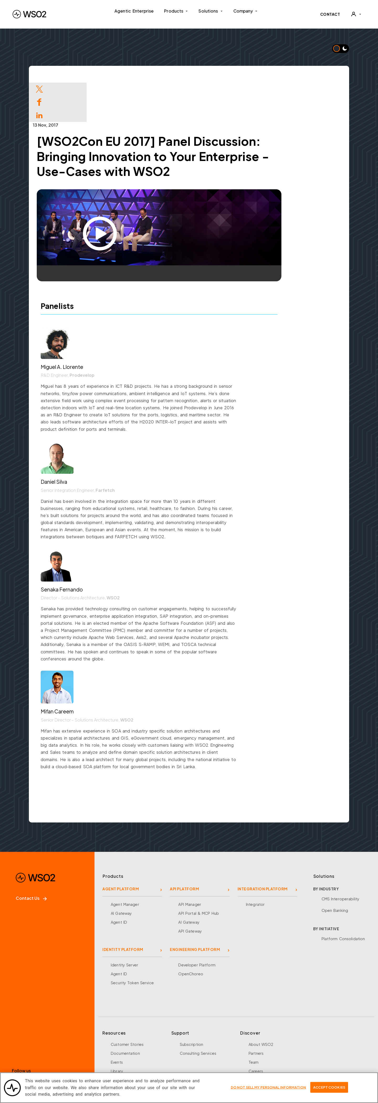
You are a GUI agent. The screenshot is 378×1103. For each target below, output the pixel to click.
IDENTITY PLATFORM (122, 910)
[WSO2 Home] (29, 14)
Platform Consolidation (343, 899)
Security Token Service (132, 943)
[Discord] (88, 1046)
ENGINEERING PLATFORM (195, 910)
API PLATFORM (184, 849)
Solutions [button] (210, 11)
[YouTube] (71, 1046)
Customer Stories (127, 1005)
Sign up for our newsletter (42, 1068)
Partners (256, 1013)
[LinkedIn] (53, 1046)
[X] (35, 1046)
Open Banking (335, 871)
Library (117, 1031)
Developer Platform (196, 925)
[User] (355, 14)
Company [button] (245, 11)
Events (117, 1022)
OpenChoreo (190, 934)
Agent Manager (125, 865)
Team (254, 1022)
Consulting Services (198, 1013)
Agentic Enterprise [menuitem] (134, 11)
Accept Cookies (329, 1088)
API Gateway (190, 891)
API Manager (189, 865)
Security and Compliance (272, 1058)
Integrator (255, 865)
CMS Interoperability (341, 859)
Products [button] (176, 11)
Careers (256, 1031)
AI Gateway (121, 873)
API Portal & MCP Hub (198, 873)
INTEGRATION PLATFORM (263, 849)
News (254, 1040)
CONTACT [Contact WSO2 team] (330, 14)
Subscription (191, 1005)
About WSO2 (261, 1005)
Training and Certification (134, 1058)
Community (259, 1049)
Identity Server (124, 925)
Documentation (125, 1013)
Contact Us (31, 859)
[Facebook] (18, 1046)
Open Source (123, 1040)
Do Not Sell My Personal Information (268, 1088)
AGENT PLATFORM (120, 849)
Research (119, 1049)
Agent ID (119, 882)
